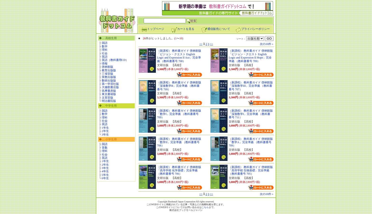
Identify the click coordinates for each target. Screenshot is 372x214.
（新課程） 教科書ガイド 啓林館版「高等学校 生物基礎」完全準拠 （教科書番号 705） (251, 170)
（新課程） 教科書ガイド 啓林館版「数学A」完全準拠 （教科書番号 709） (251, 142)
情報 (104, 63)
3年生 (105, 134)
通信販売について (215, 29)
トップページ (152, 29)
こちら (205, 207)
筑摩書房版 (109, 90)
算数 (104, 147)
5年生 (105, 175)
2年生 (105, 131)
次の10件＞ (267, 44)
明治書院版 (109, 101)
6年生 (105, 178)
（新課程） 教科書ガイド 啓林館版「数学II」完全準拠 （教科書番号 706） (179, 142)
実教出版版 (109, 77)
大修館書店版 (110, 87)
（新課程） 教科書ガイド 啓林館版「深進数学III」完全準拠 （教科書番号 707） (251, 86)
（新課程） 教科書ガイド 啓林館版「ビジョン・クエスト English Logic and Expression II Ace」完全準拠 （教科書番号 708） (179, 56)
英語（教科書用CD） (115, 60)
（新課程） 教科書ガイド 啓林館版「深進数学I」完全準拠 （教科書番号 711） (251, 114)
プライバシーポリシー (252, 29)
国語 (104, 43)
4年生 (105, 171)
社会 (104, 53)
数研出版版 (109, 80)
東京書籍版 (109, 94)
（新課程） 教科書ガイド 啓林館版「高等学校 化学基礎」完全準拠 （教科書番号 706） (179, 170)
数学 (104, 46)
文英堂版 (107, 97)
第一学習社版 (110, 84)
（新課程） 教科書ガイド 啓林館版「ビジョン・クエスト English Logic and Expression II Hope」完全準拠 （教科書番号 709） (251, 56)
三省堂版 (107, 73)
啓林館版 (107, 66)
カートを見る (182, 29)
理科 (104, 49)
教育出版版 (109, 70)
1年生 (105, 127)
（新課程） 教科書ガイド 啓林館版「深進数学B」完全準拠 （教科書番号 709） (179, 86)
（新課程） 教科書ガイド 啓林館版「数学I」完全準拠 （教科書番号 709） (179, 114)
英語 (104, 56)
